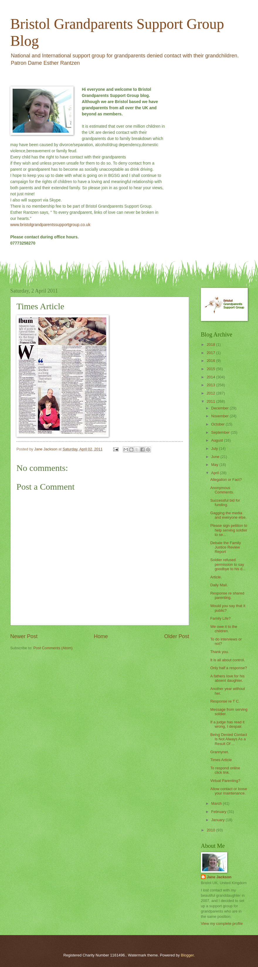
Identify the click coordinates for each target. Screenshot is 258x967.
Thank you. (219, 652)
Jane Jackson (219, 877)
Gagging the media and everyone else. (228, 515)
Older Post (176, 636)
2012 (211, 393)
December (220, 408)
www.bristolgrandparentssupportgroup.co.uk (50, 224)
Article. (216, 577)
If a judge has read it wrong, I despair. (227, 724)
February (219, 811)
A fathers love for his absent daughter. (227, 678)
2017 (211, 353)
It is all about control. (227, 660)
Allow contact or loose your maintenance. (228, 791)
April (215, 473)
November (220, 416)
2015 (211, 369)
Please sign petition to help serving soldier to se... (228, 530)
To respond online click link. (225, 770)
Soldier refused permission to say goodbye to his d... (227, 564)
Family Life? (220, 618)
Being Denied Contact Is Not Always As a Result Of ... (228, 739)
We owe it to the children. (223, 628)
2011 (211, 401)
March (217, 803)
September (221, 432)
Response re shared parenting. (227, 595)
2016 (211, 360)
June (215, 457)
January (218, 820)
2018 (211, 344)
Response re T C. (225, 701)
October (218, 424)
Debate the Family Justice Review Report (225, 547)
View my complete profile (222, 923)
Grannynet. (219, 752)
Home (101, 636)
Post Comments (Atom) (53, 648)
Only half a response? (228, 668)
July (215, 448)
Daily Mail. (219, 585)
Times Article (221, 760)
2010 (211, 830)
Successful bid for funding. (225, 502)
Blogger (187, 955)
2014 (211, 377)
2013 (211, 385)
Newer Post (24, 636)
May (215, 464)
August (217, 440)
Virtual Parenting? (225, 780)
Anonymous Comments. (222, 490)
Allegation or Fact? (226, 479)
